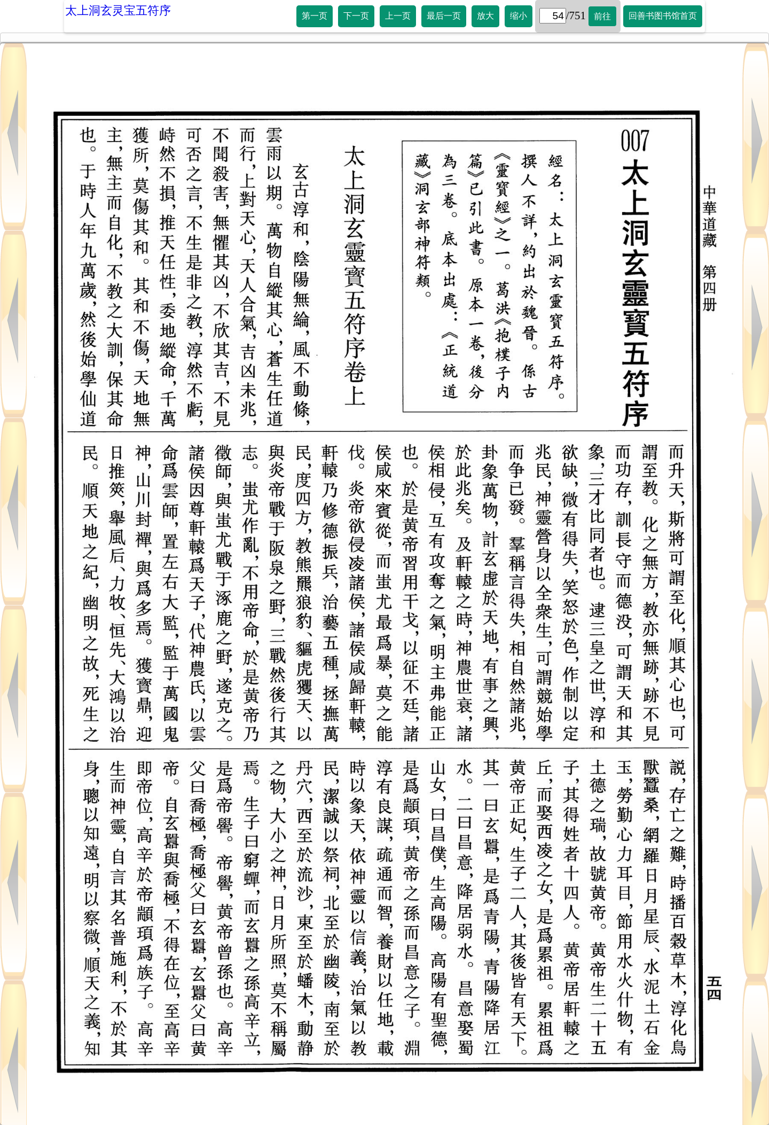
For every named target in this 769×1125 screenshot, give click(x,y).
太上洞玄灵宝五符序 (118, 10)
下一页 (356, 15)
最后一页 (444, 15)
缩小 (518, 15)
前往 (602, 16)
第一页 (314, 15)
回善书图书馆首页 (663, 15)
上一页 (398, 15)
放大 (485, 15)
